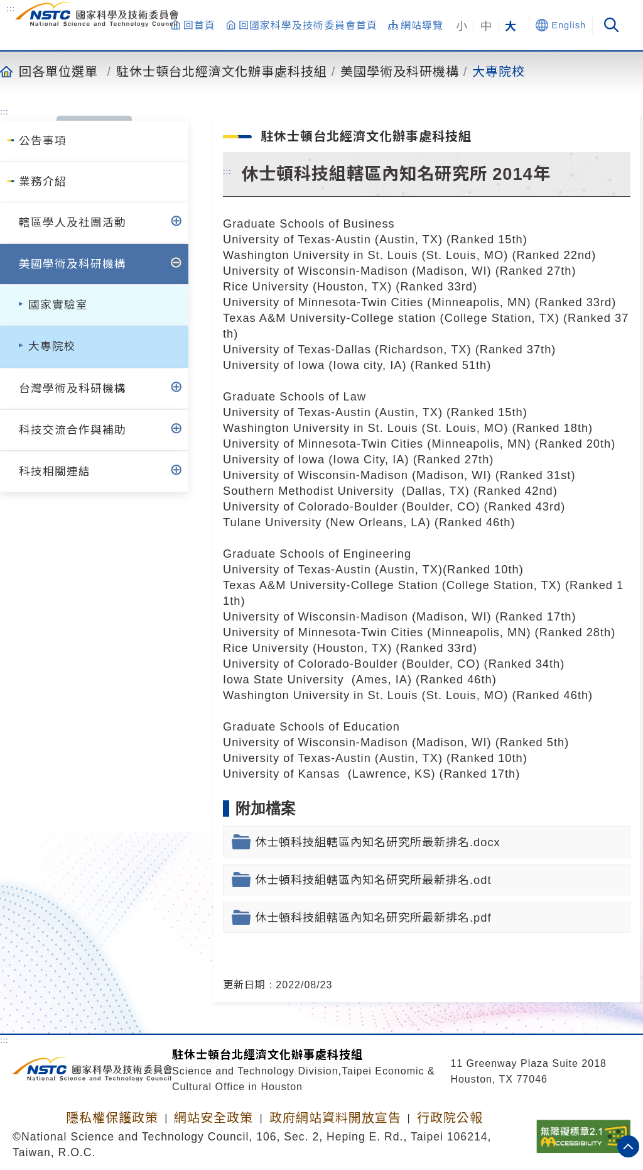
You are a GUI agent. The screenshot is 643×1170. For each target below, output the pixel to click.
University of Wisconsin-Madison (315, 270)
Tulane (242, 522)
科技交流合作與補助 (72, 430)
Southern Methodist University (310, 490)
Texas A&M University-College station (329, 317)
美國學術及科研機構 (399, 71)
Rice (236, 286)
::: (10, 8)
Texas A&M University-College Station (330, 585)
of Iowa (302, 365)
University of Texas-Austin (297, 239)
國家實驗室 (58, 305)
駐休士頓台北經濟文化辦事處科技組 (221, 71)
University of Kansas (283, 773)
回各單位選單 (58, 71)
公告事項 (43, 141)
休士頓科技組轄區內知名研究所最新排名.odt (373, 879)
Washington (256, 255)
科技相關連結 (54, 471)
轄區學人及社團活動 (72, 222)
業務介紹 (43, 181)
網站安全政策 (213, 1118)
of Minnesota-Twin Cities (351, 302)
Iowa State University (285, 679)
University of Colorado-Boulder (310, 506)
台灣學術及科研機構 (72, 388)
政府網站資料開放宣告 (335, 1118)
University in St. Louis (353, 255)
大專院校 (498, 71)
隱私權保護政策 (112, 1118)
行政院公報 (450, 1118)
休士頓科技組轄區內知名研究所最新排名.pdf (373, 917)
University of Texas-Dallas (297, 349)
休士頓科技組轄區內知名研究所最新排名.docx (377, 842)
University (279, 286)
